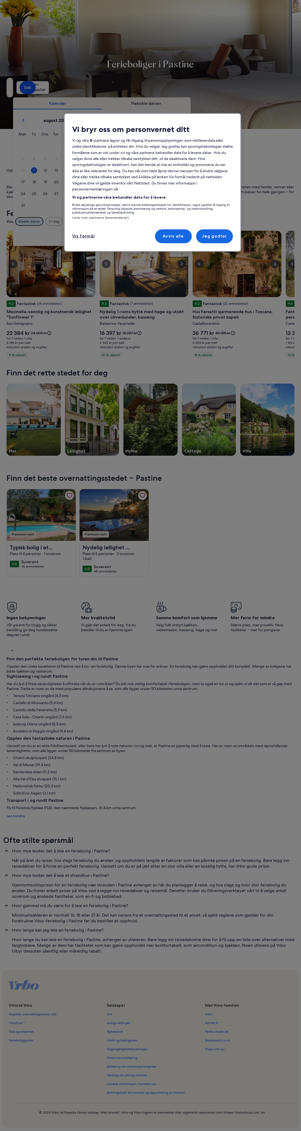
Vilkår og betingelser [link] (122, 1040)
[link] (69, 495)
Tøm (242, 237)
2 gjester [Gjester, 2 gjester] (207, 90)
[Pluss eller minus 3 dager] (183, 221)
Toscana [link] (60, 170)
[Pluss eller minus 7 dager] (206, 221)
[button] (163, 147)
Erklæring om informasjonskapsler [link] (131, 1066)
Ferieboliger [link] (29, 170)
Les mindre (16, 815)
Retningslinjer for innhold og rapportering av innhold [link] (146, 1092)
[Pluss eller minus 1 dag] (139, 221)
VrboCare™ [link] (17, 1023)
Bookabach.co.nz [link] (217, 1040)
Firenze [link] (76, 170)
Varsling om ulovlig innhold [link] (127, 1075)
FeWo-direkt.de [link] (217, 1032)
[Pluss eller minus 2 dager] (160, 221)
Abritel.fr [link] (211, 1023)
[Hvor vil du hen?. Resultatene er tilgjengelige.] (52, 87)
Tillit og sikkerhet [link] (21, 1032)
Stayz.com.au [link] (214, 1049)
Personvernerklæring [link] (122, 1058)
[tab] (142, 103)
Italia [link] (45, 170)
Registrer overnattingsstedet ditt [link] (32, 1014)
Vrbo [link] (208, 1014)
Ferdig (262, 237)
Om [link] (110, 1014)
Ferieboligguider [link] (21, 1040)
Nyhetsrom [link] (115, 1032)
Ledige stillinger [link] (118, 1023)
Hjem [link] (11, 170)
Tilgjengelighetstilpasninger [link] (127, 1049)
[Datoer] (141, 87)
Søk (283, 87)
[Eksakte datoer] (115, 221)
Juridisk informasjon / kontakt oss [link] (131, 1084)
